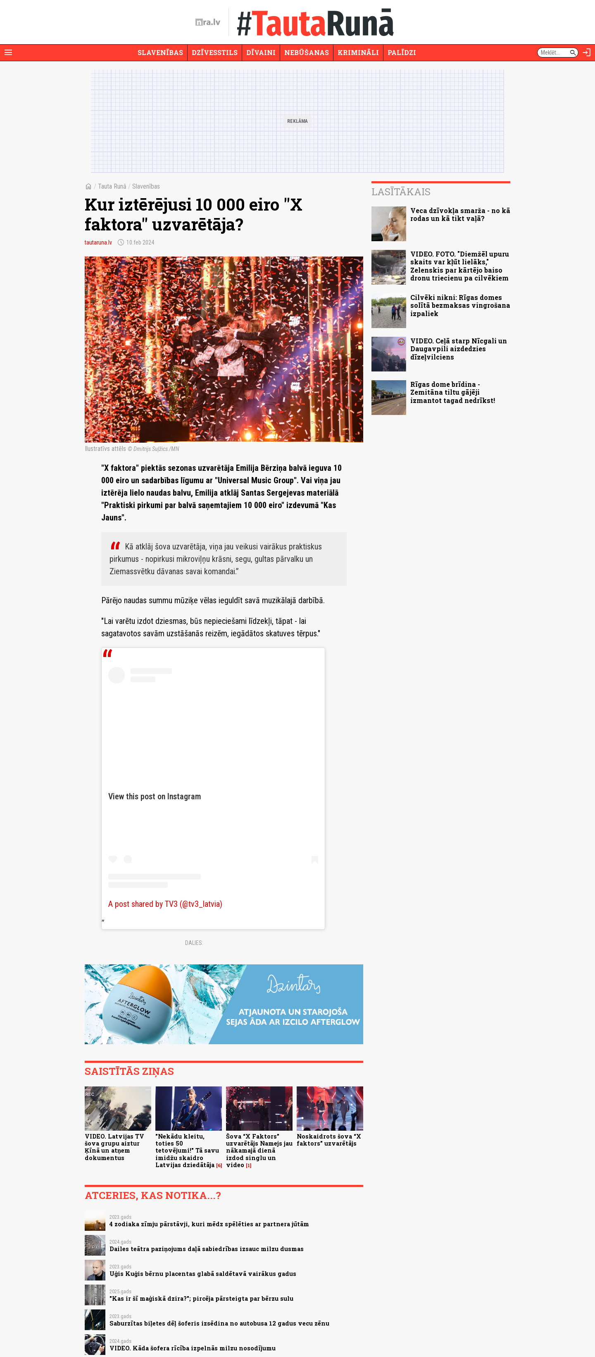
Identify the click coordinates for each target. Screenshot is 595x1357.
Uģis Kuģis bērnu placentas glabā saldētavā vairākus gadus (202, 1274)
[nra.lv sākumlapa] (207, 22)
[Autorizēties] (586, 52)
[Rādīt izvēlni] (8, 52)
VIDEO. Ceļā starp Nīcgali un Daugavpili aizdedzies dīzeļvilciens (458, 348)
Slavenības (160, 52)
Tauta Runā (112, 186)
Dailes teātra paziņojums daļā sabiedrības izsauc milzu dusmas (206, 1249)
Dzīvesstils (215, 52)
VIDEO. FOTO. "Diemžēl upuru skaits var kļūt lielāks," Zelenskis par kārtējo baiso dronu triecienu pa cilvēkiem (459, 265)
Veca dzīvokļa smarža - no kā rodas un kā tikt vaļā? (460, 214)
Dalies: (194, 943)
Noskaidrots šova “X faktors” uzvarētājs (329, 1139)
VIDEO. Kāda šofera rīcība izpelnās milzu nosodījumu (192, 1348)
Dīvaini (261, 52)
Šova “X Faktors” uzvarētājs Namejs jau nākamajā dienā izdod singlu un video (259, 1150)
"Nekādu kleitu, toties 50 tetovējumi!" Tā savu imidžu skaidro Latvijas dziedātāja (187, 1150)
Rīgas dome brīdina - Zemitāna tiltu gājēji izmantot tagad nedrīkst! (452, 392)
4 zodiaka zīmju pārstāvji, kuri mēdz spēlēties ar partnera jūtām (209, 1224)
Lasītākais (401, 191)
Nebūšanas (306, 52)
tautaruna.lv (98, 242)
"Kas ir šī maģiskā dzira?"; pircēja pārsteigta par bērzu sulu (201, 1298)
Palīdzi (402, 52)
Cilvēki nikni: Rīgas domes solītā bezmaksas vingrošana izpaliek (460, 305)
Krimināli (358, 52)
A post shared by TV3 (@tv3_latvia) (165, 904)
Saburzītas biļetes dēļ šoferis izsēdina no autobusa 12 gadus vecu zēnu (219, 1323)
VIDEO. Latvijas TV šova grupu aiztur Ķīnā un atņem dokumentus (114, 1147)
